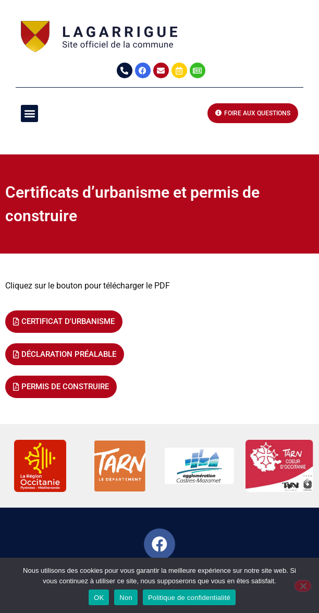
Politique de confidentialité (189, 598)
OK (99, 598)
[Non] (303, 586)
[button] (29, 113)
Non (125, 598)
